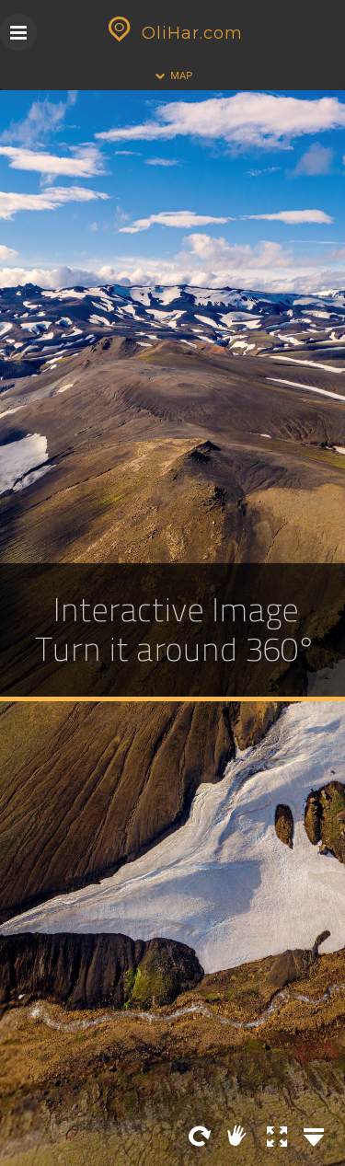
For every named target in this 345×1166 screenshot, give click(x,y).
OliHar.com (173, 33)
